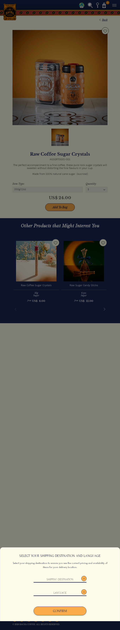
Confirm (60, 611)
